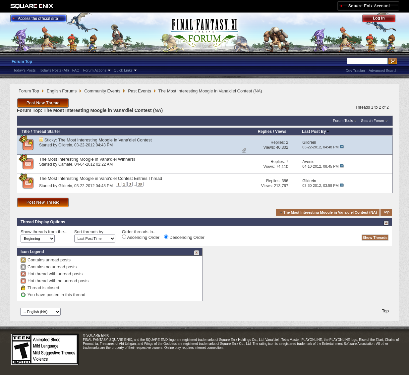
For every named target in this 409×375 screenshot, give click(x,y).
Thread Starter (46, 131)
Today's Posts (24, 70)
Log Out (382, 19)
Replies (265, 131)
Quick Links (123, 70)
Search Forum (372, 121)
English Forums (62, 90)
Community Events (102, 90)
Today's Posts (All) (54, 70)
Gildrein (65, 145)
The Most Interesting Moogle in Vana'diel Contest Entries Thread (100, 178)
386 (285, 181)
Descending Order (184, 237)
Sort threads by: (89, 231)
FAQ (76, 70)
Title (25, 131)
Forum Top (22, 61)
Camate (65, 164)
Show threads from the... (44, 231)
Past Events (139, 90)
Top (386, 212)
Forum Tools (343, 121)
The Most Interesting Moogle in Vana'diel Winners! (87, 159)
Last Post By (316, 131)
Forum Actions (94, 70)
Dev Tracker (355, 71)
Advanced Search (383, 71)
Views (280, 131)
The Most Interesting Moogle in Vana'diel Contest (105, 139)
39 (140, 184)
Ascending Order (140, 237)
